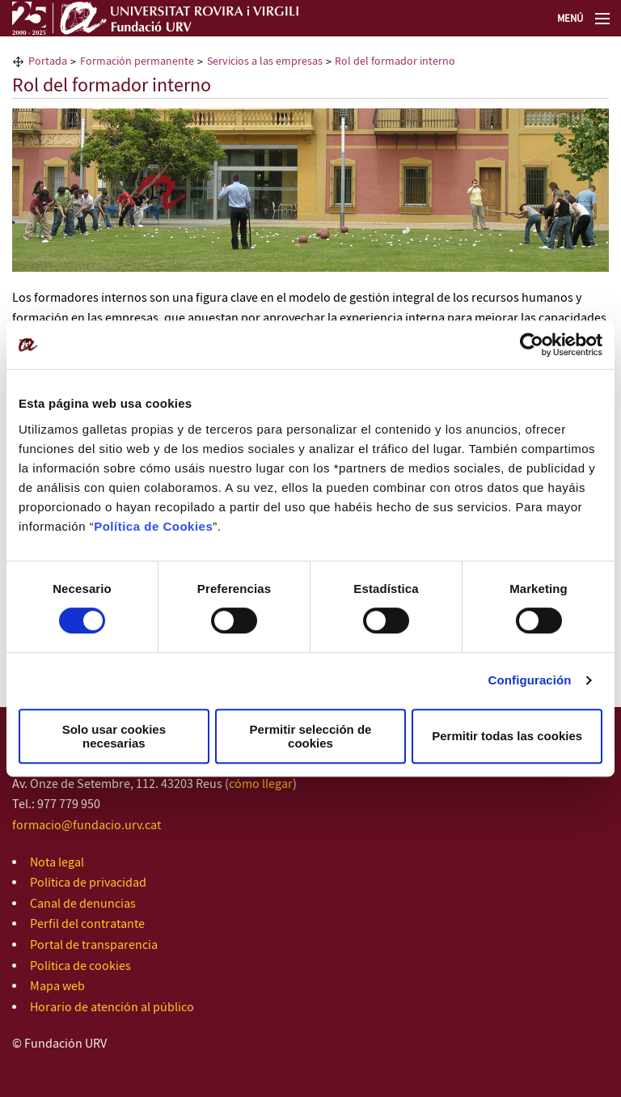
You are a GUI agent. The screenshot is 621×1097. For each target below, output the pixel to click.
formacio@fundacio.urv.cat (86, 825)
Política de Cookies (153, 526)
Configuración (530, 680)
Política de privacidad (88, 883)
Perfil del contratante (87, 924)
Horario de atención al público (112, 1007)
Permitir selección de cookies (311, 736)
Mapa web (57, 986)
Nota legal (57, 862)
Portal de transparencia (94, 945)
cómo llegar (261, 784)
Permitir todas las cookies (507, 736)
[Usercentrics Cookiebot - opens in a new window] (531, 344)
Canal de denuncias (83, 904)
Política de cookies (80, 966)
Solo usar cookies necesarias (114, 736)
